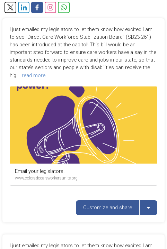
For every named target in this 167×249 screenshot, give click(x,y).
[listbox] (148, 207)
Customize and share (107, 207)
